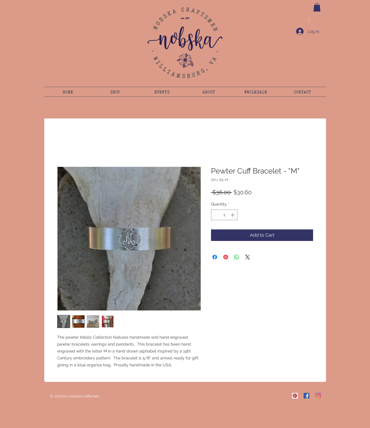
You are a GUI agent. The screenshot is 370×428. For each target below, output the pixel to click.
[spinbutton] (224, 215)
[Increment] (233, 215)
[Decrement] (215, 215)
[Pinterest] (295, 396)
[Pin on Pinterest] (225, 257)
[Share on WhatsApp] (236, 257)
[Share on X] (247, 257)
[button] (317, 7)
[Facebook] (306, 396)
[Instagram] (318, 396)
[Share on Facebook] (214, 257)
